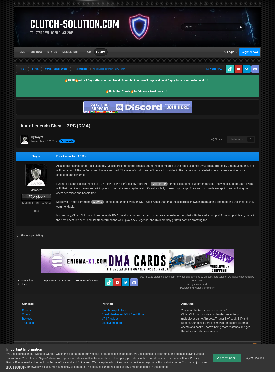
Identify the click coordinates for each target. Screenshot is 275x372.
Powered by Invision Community (197, 287)
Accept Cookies (224, 358)
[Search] (200, 27)
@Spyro (97, 201)
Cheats (26, 310)
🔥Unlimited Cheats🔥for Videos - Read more (134, 91)
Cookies (22, 284)
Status (52, 51)
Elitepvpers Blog (112, 322)
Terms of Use (67, 362)
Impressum (50, 280)
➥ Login (230, 52)
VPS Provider (110, 318)
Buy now (36, 51)
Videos (26, 314)
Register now (249, 52)
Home (21, 51)
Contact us (65, 280)
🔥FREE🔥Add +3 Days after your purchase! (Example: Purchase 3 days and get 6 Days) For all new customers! (134, 80)
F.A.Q (88, 51)
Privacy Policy (25, 280)
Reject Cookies (254, 358)
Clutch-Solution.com (164, 276)
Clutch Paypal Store (114, 310)
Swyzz (36, 156)
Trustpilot (28, 322)
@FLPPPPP (159, 183)
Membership (70, 51)
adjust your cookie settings (23, 366)
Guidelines (93, 362)
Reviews (27, 318)
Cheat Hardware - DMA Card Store (123, 314)
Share (216, 139)
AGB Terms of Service (86, 280)
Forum (100, 51)
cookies (127, 362)
